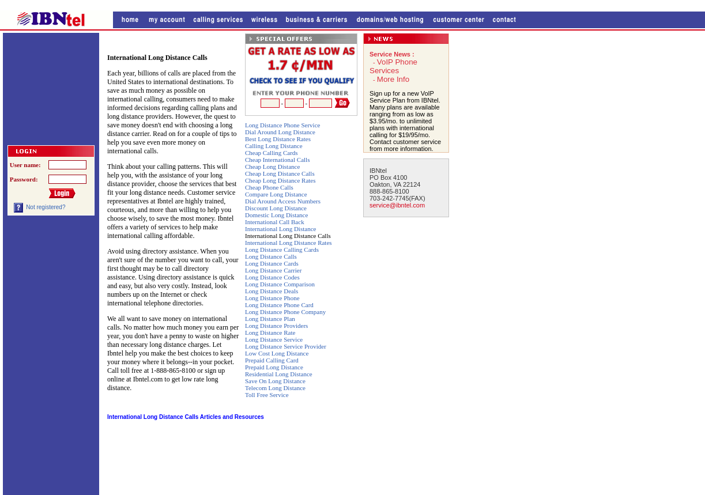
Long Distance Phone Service (282, 125)
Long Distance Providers (276, 325)
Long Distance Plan (270, 318)
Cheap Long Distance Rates (280, 180)
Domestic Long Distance (276, 214)
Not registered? (45, 207)
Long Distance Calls (271, 256)
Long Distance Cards (272, 263)
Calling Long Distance (274, 145)
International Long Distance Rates (288, 242)
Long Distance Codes (272, 277)
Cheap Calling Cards (271, 152)
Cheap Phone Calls (269, 187)
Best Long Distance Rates (278, 138)
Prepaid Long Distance (274, 367)
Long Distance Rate (270, 332)
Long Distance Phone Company (285, 311)
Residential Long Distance (278, 374)
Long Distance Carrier (273, 270)
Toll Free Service (267, 394)
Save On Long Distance (275, 380)
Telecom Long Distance (275, 387)
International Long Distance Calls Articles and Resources (185, 417)
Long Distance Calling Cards (282, 249)
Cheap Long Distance (272, 166)
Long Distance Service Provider (285, 346)
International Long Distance (280, 228)
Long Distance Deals (271, 291)
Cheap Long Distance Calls (280, 173)
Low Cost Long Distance (276, 353)
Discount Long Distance (276, 208)
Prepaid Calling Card (272, 360)
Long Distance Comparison (280, 284)
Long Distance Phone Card (279, 304)
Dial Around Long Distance (280, 132)
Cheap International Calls (277, 159)
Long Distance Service (274, 339)
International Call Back (274, 221)
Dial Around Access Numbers (283, 201)
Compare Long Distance (276, 194)
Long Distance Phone (272, 297)
